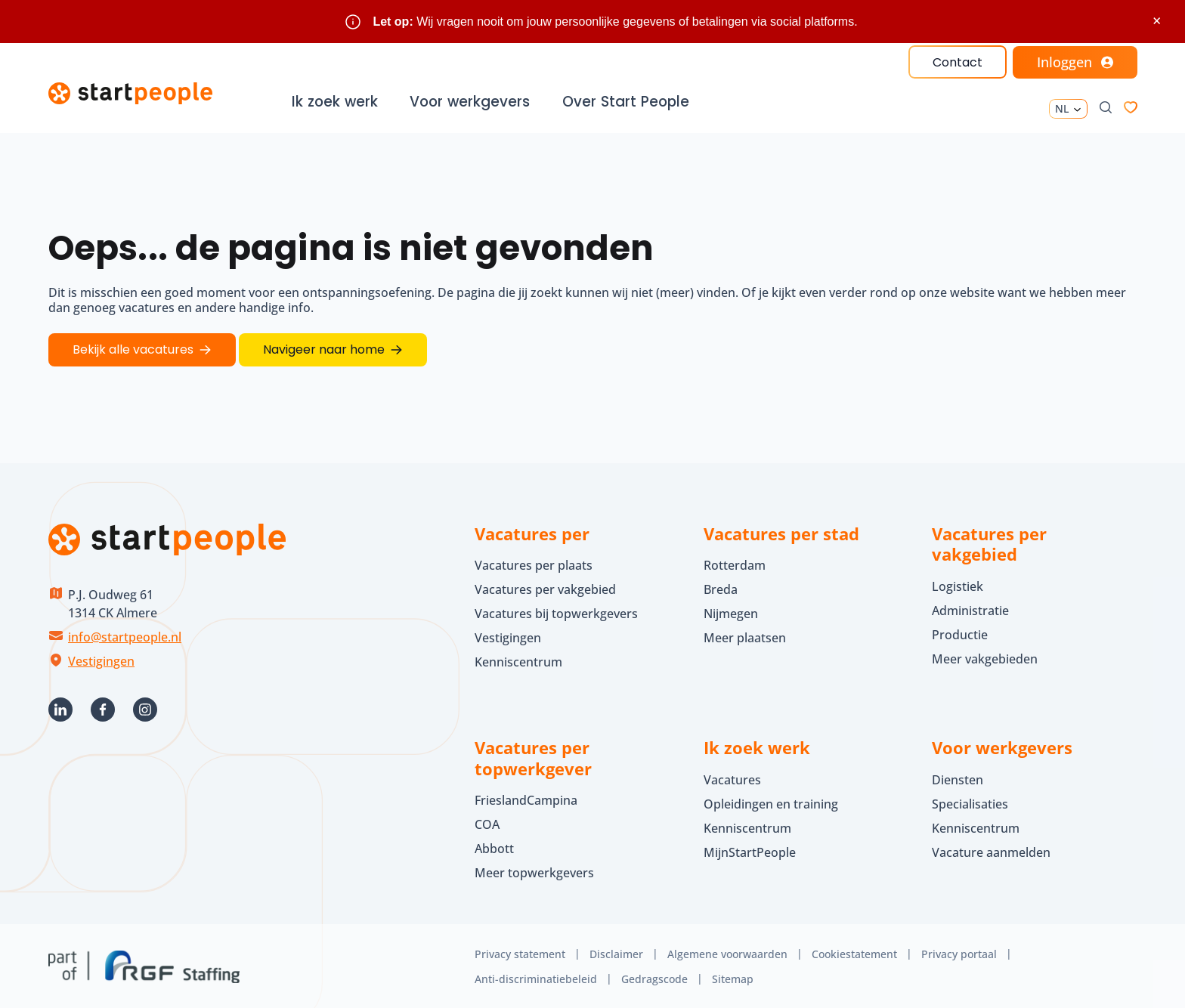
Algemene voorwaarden (727, 952)
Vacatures (732, 777)
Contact (957, 62)
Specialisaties (970, 801)
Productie (960, 632)
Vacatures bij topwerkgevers (556, 611)
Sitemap (732, 976)
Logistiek (957, 584)
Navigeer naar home (324, 348)
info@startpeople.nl (124, 634)
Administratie (970, 608)
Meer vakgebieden (985, 656)
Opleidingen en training (771, 801)
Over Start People (625, 102)
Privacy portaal (959, 952)
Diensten (957, 777)
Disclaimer (616, 952)
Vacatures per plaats (533, 563)
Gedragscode (654, 976)
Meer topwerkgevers (534, 870)
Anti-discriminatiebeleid (536, 976)
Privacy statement (520, 952)
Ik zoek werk (336, 102)
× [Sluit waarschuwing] (1157, 21)
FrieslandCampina (526, 798)
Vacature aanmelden (991, 850)
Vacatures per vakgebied (545, 587)
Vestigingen (101, 659)
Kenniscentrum (518, 659)
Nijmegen (731, 611)
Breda (721, 587)
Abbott (496, 846)
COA (487, 822)
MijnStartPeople (750, 850)
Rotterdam (735, 563)
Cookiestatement (854, 952)
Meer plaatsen (745, 635)
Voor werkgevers (470, 102)
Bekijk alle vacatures (133, 348)
